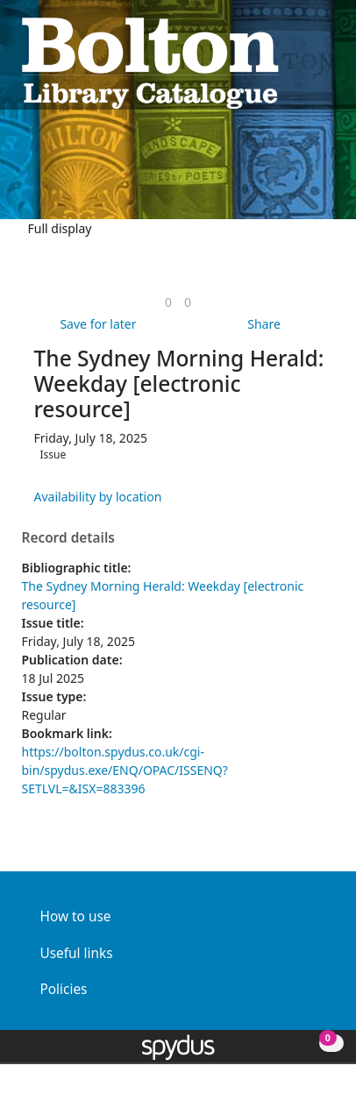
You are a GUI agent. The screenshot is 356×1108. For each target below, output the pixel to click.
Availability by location (98, 496)
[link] (168, 302)
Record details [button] (68, 538)
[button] (304, 62)
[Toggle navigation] (326, 62)
